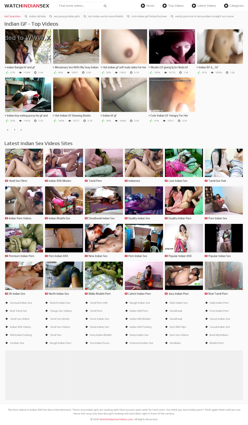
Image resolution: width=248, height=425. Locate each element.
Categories (234, 6)
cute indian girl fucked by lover (146, 16)
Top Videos (173, 6)
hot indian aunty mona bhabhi (103, 16)
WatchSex (26, 6)
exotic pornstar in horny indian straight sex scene (202, 16)
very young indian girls (64, 16)
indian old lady (35, 16)
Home (147, 6)
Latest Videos (204, 6)
